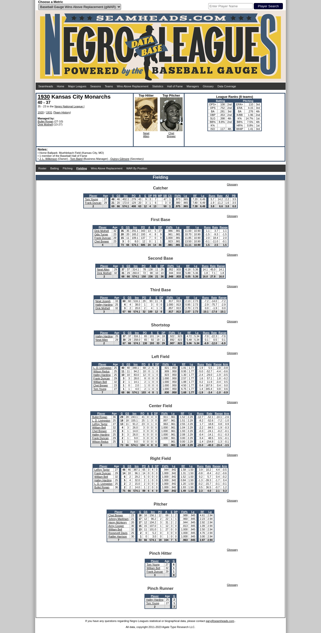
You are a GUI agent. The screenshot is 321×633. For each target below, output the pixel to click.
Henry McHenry (117, 522)
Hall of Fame (175, 86)
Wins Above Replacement (132, 86)
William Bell (100, 381)
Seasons (95, 86)
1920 (41, 112)
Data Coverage (226, 86)
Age (105, 195)
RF (195, 195)
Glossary (208, 86)
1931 (49, 112)
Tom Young (91, 199)
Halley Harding (104, 304)
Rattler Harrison (117, 536)
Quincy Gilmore (119, 158)
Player (93, 195)
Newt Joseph (103, 301)
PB (155, 195)
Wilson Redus (101, 371)
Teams (109, 86)
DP (150, 195)
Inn (126, 195)
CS (170, 195)
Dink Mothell (45, 124)
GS (118, 195)
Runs (212, 195)
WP (160, 195)
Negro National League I (69, 106)
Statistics (157, 86)
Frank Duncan (93, 202)
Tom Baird (76, 158)
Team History (62, 112)
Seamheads (45, 86)
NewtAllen (146, 135)
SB (165, 195)
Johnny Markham (118, 518)
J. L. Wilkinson (48, 158)
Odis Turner (101, 234)
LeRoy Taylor (99, 424)
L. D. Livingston (102, 367)
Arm (225, 364)
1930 (44, 97)
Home (60, 86)
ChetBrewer (171, 135)
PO (133, 195)
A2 (227, 195)
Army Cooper (116, 525)
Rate (220, 195)
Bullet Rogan (45, 121)
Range (224, 227)
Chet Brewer (101, 241)
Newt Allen (103, 269)
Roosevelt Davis (117, 532)
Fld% (178, 195)
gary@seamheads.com (220, 620)
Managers (193, 86)
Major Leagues (77, 86)
